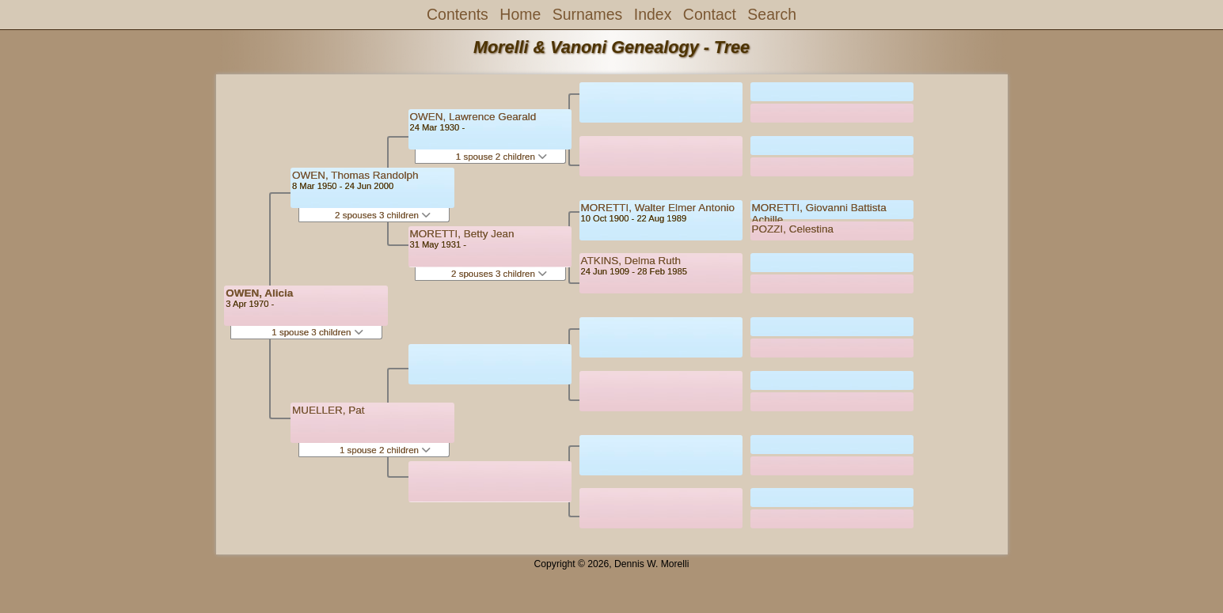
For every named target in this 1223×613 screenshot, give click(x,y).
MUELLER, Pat (328, 410)
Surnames (588, 14)
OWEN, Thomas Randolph (355, 175)
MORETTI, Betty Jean (462, 234)
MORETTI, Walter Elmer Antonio (658, 208)
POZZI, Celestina (793, 229)
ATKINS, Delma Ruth (631, 261)
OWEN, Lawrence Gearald (473, 117)
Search (771, 14)
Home (520, 14)
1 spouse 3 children (317, 332)
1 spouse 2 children (385, 450)
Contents (457, 14)
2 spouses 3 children (383, 215)
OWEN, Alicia (259, 293)
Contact (709, 14)
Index (653, 14)
